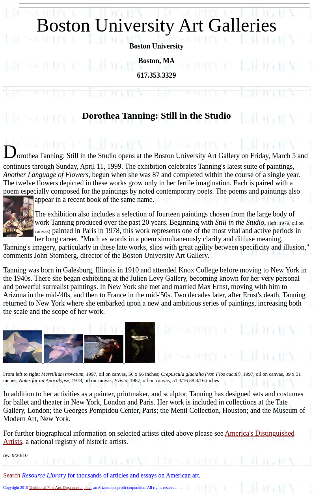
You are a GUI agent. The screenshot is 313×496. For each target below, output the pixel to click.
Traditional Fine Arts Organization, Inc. (60, 487)
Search (11, 475)
